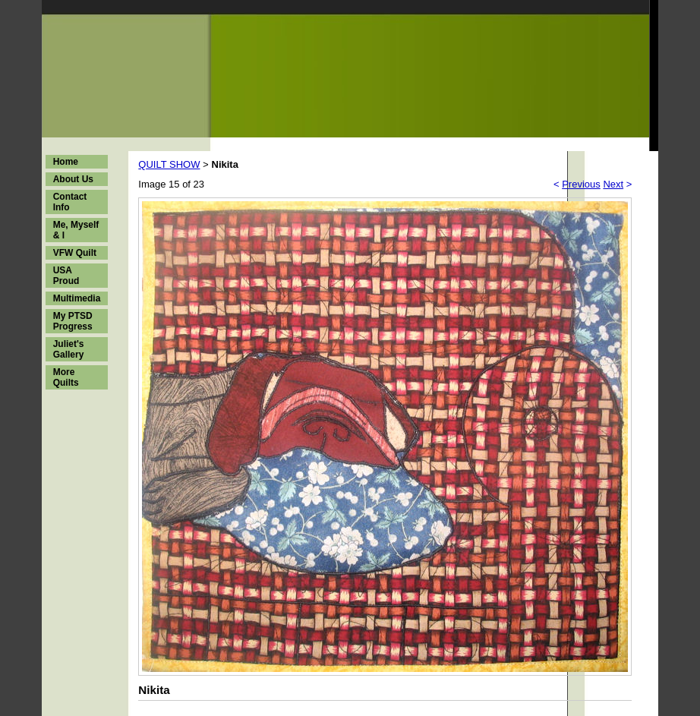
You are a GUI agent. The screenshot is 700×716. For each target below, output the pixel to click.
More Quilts (66, 377)
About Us (73, 179)
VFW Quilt (74, 253)
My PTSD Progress (73, 321)
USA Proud (66, 275)
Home (65, 161)
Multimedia (77, 298)
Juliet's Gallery (68, 349)
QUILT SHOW (169, 164)
